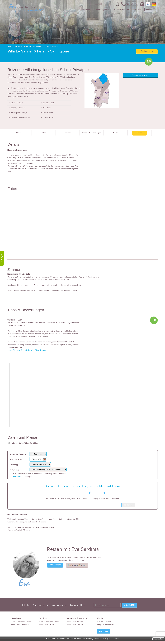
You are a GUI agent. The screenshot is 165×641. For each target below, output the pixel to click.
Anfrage (98, 4)
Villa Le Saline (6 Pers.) (54, 46)
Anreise (138, 9)
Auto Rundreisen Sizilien (49, 622)
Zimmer (67, 133)
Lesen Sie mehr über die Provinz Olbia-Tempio (26, 350)
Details (19, 133)
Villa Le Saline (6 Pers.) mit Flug (25, 443)
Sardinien (18, 46)
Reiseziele (85, 9)
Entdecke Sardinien (121, 9)
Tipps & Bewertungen (91, 133)
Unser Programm (102, 9)
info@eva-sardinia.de (105, 625)
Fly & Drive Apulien (75, 622)
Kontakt (149, 9)
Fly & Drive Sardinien (20, 625)
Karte (115, 133)
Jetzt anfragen (55, 565)
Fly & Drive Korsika (75, 625)
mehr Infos (103, 631)
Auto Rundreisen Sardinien (22, 622)
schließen (159, 639)
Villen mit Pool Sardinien (33, 46)
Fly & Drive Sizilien (46, 625)
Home (9, 46)
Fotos (43, 133)
